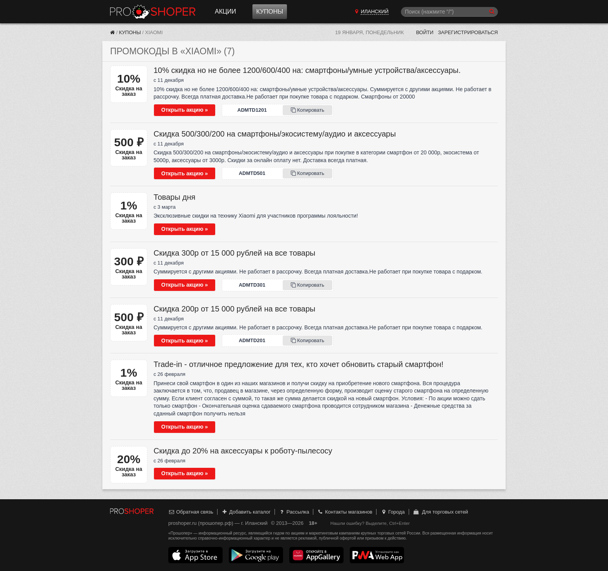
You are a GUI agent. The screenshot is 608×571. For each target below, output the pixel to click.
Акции (225, 11)
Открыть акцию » (184, 110)
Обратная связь (190, 512)
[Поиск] (449, 12)
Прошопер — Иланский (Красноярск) (152, 11)
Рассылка (293, 512)
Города (392, 512)
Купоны (269, 11)
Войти (425, 32)
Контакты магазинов (344, 512)
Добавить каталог (246, 512)
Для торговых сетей (440, 512)
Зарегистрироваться (468, 32)
